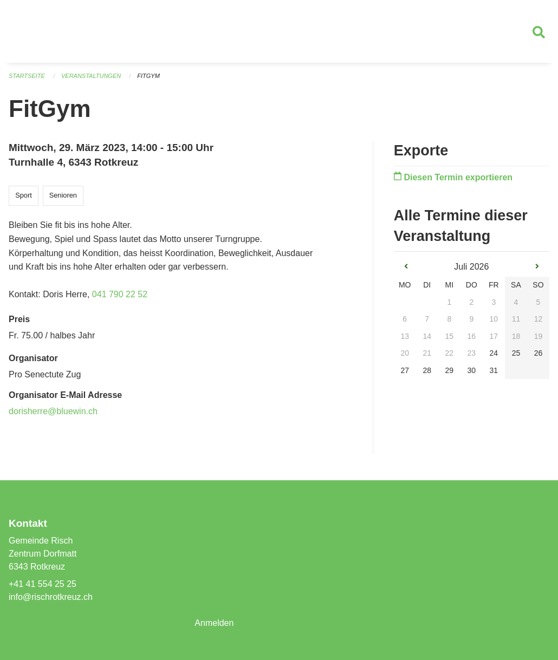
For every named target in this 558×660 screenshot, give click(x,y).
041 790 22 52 (119, 294)
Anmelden (213, 623)
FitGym (148, 76)
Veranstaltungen (91, 76)
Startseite (27, 76)
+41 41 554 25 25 (42, 584)
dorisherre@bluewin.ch (53, 411)
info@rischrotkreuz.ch (51, 597)
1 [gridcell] (449, 302)
